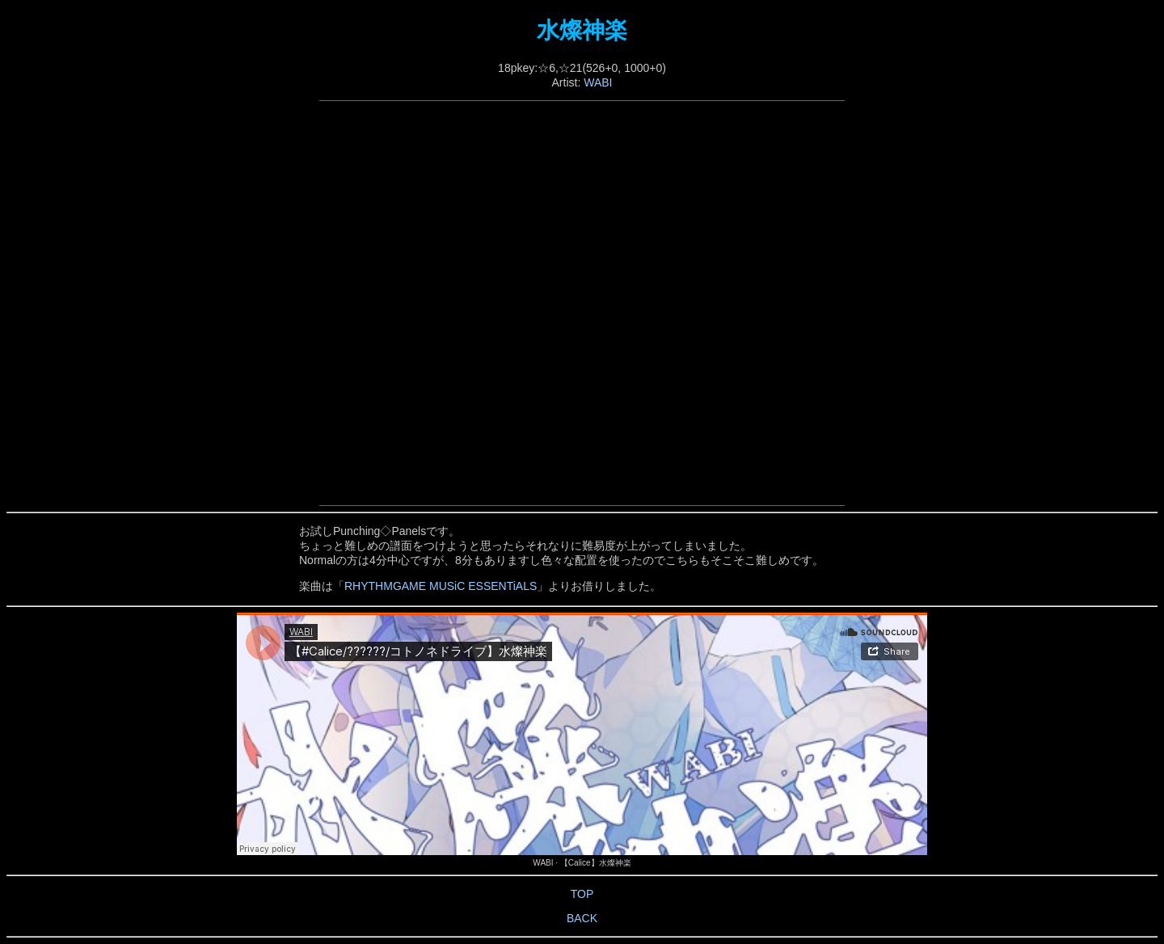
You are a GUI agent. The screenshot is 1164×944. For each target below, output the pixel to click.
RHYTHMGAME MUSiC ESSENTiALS (440, 585)
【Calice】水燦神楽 (595, 862)
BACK (582, 918)
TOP (582, 893)
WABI (598, 82)
